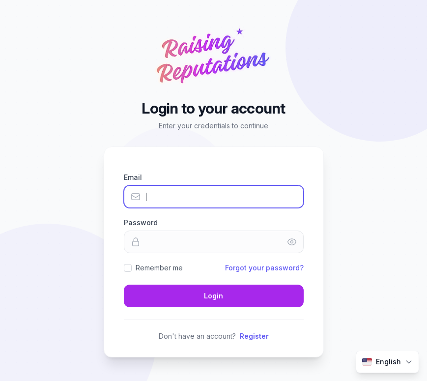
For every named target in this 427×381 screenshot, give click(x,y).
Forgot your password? (264, 268)
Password (141, 222)
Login (213, 296)
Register (254, 336)
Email (133, 177)
